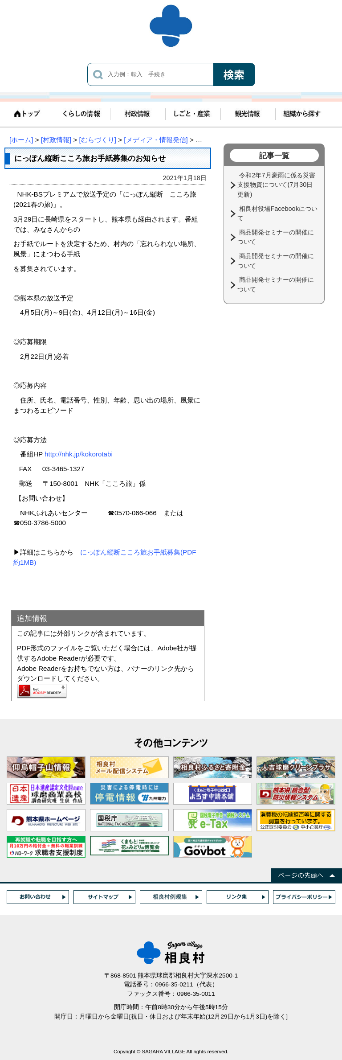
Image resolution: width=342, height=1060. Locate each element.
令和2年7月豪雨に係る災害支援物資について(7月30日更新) (276, 185)
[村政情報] (56, 140)
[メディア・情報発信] (155, 140)
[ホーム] (21, 140)
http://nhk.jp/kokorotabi (79, 454)
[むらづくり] (97, 140)
